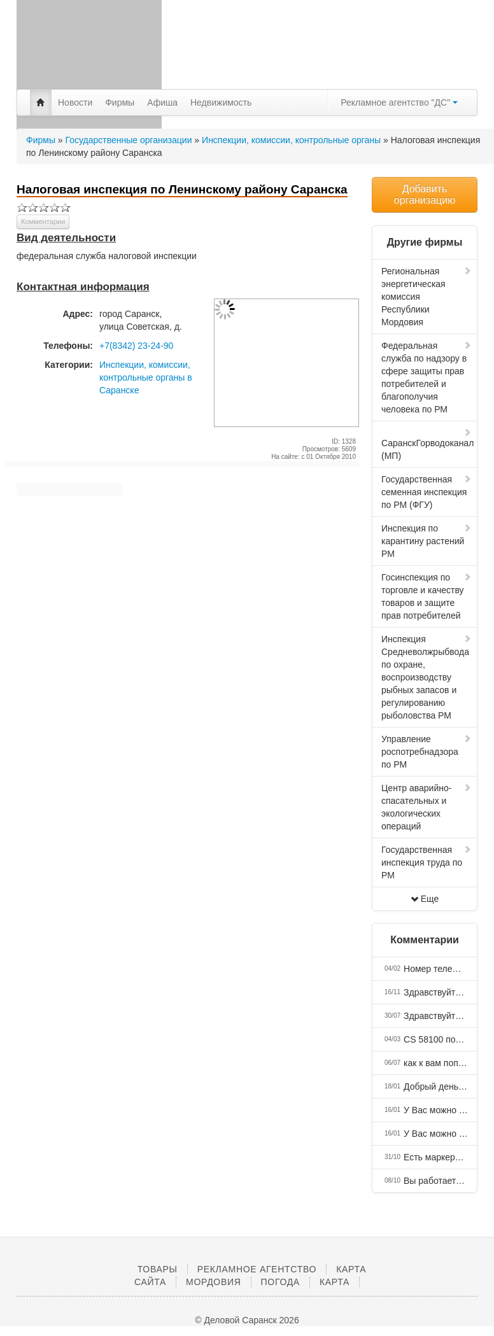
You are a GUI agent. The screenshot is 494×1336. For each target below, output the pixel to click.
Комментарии (43, 221)
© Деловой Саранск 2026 (247, 1320)
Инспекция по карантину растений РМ (426, 541)
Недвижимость (220, 102)
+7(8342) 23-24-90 (136, 346)
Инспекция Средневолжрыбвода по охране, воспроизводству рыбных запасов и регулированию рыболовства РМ (426, 677)
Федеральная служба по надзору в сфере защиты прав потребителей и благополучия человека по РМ (426, 377)
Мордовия (213, 1282)
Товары (158, 1269)
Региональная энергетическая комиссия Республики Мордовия (426, 296)
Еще (425, 899)
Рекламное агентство (256, 1269)
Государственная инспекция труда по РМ (426, 862)
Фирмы (119, 102)
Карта (334, 1282)
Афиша (162, 102)
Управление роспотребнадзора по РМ (426, 752)
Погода (280, 1282)
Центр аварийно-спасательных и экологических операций (426, 807)
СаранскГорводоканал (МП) (427, 444)
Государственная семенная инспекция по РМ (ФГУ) (426, 492)
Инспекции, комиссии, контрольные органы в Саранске (145, 377)
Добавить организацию (424, 194)
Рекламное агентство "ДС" (399, 102)
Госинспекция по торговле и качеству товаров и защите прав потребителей (426, 596)
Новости (75, 102)
